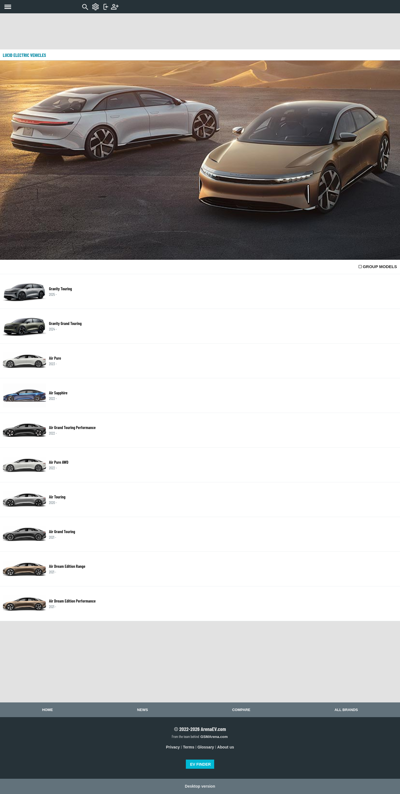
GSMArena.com (214, 737)
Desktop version (200, 786)
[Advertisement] (200, 31)
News (142, 710)
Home (47, 710)
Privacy (173, 747)
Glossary (206, 747)
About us (225, 747)
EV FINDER (200, 764)
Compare (241, 710)
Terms (188, 747)
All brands (346, 710)
